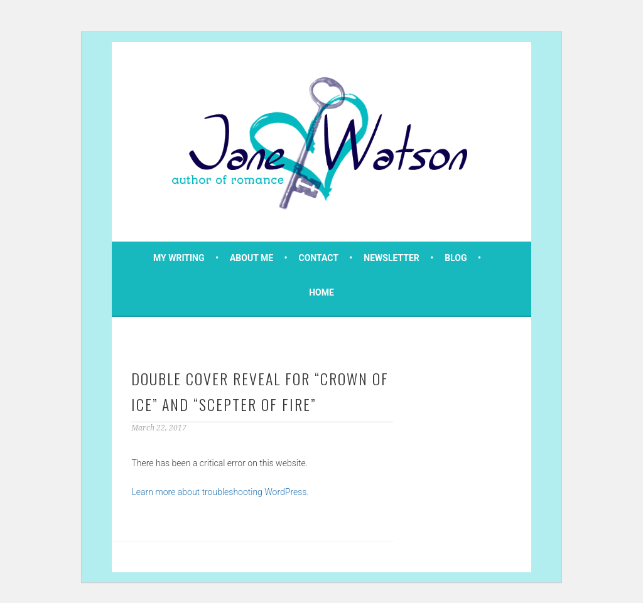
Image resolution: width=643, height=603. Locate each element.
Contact (318, 258)
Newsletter (391, 258)
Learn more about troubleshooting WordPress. (219, 492)
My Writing (179, 258)
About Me (251, 258)
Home (321, 292)
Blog (456, 258)
